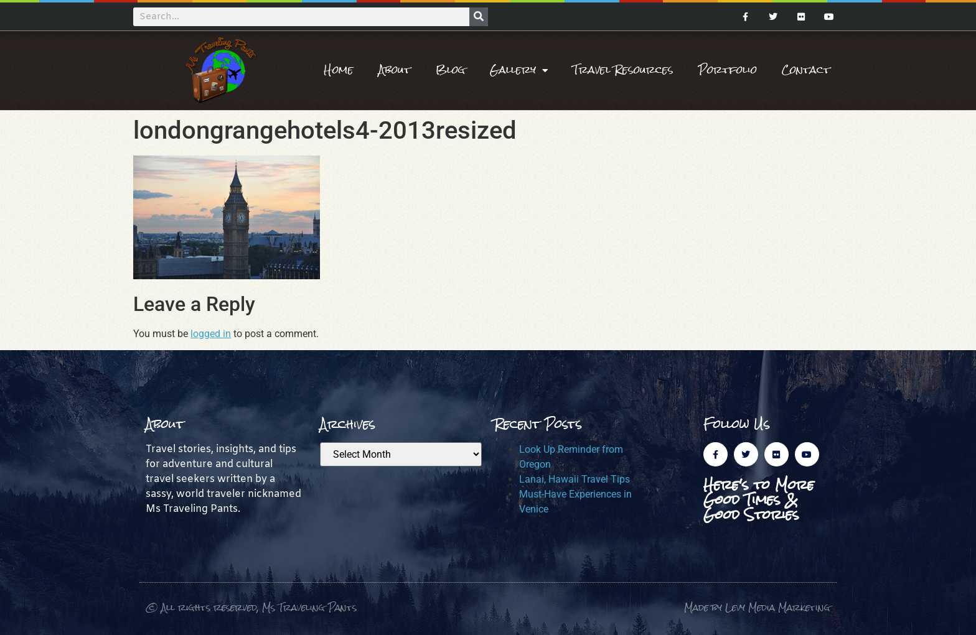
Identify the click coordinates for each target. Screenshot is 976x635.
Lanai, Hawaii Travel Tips (574, 479)
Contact (806, 70)
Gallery (519, 70)
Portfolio (727, 70)
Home (339, 70)
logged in (210, 334)
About (394, 70)
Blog (450, 70)
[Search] (478, 16)
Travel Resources (623, 70)
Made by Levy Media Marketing (757, 607)
